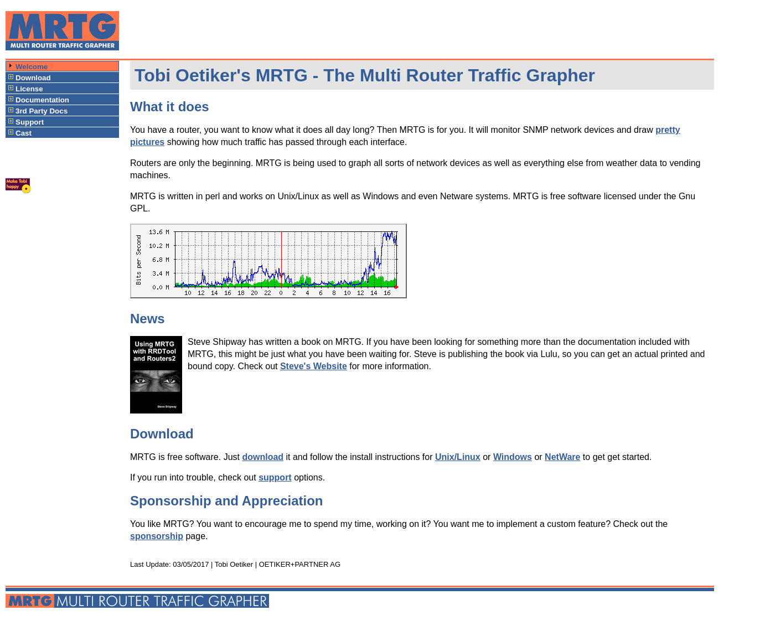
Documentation (42, 100)
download (262, 457)
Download (33, 78)
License (29, 89)
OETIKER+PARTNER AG (299, 564)
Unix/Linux (457, 457)
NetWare (562, 457)
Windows (512, 457)
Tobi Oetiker (234, 564)
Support (29, 122)
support (275, 477)
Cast (23, 133)
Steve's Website (313, 366)
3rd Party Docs (41, 111)
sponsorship (156, 536)
